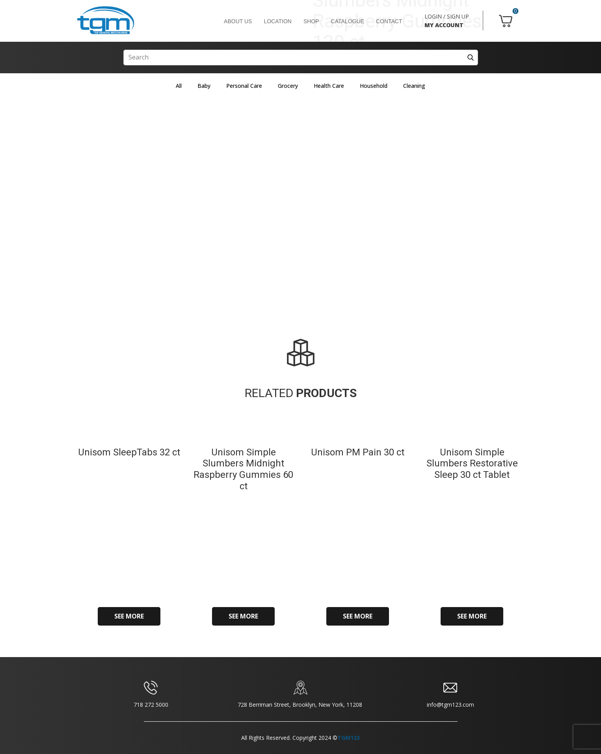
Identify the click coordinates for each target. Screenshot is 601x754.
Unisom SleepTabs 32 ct (129, 452)
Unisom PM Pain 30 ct (357, 452)
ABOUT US (238, 21)
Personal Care (244, 85)
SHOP (311, 21)
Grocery (288, 85)
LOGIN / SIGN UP (446, 16)
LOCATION (278, 21)
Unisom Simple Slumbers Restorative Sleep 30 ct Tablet (472, 464)
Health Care (329, 85)
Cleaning (414, 85)
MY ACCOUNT (443, 25)
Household (373, 85)
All (179, 85)
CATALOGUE (347, 21)
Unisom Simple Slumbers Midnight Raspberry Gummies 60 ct (243, 469)
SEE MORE (129, 616)
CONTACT (389, 21)
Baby (203, 85)
